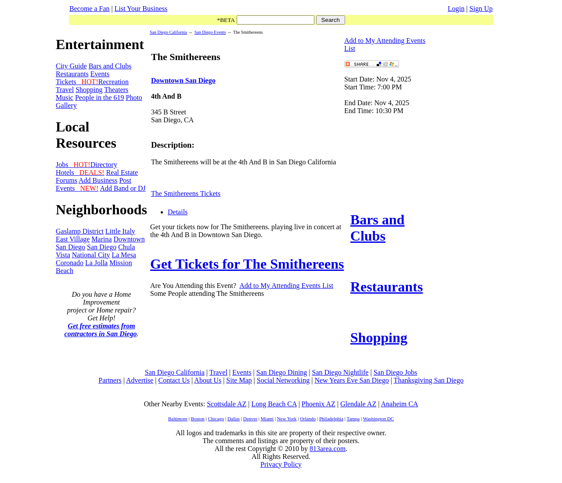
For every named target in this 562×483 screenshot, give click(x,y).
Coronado (69, 262)
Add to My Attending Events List (286, 285)
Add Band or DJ (122, 188)
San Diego (101, 247)
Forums (66, 180)
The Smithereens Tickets (185, 193)
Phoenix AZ (318, 404)
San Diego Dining (281, 372)
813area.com (328, 448)
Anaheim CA (399, 404)
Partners (109, 380)
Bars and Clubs (110, 66)
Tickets (77, 81)
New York (287, 418)
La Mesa (124, 255)
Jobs (73, 164)
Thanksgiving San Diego (429, 380)
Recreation (113, 81)
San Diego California (168, 32)
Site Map (239, 380)
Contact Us (174, 380)
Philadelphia (331, 418)
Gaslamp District (80, 231)
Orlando (308, 418)
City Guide (71, 66)
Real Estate (122, 172)
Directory (103, 164)
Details (177, 212)
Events (100, 74)
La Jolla (96, 262)
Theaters (116, 89)
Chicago (216, 418)
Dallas (233, 418)
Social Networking (283, 380)
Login (456, 8)
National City (91, 255)
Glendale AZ (358, 404)
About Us (207, 380)
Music (64, 97)
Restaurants (72, 74)
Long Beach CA (274, 404)
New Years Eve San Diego (351, 380)
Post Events (93, 184)
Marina (101, 239)
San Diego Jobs (396, 372)
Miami (267, 418)
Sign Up (481, 8)
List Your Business (141, 8)
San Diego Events (210, 32)
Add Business (98, 180)
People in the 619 (99, 97)
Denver (250, 418)
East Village (73, 239)
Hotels (80, 172)
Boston (198, 418)
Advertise (139, 380)
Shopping (89, 89)
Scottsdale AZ (226, 404)
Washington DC (378, 418)
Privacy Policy (281, 464)
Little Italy (120, 231)
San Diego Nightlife (340, 372)
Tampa (353, 418)
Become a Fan (89, 8)
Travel (65, 89)
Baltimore (177, 418)
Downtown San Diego (183, 80)
